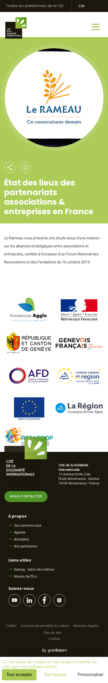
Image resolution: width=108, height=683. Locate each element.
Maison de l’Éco (26, 576)
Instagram (60, 600)
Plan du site (53, 633)
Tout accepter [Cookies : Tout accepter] (19, 674)
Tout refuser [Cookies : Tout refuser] (55, 674)
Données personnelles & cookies (46, 626)
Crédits (12, 626)
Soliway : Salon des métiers (35, 569)
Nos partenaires (26, 546)
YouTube (15, 600)
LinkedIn (30, 600)
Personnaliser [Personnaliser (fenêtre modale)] (91, 674)
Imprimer (25, 167)
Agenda (20, 532)
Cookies (55, 639)
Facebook (45, 600)
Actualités (22, 539)
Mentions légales (87, 626)
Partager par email (9, 167)
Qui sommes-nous (28, 525)
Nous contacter (27, 496)
